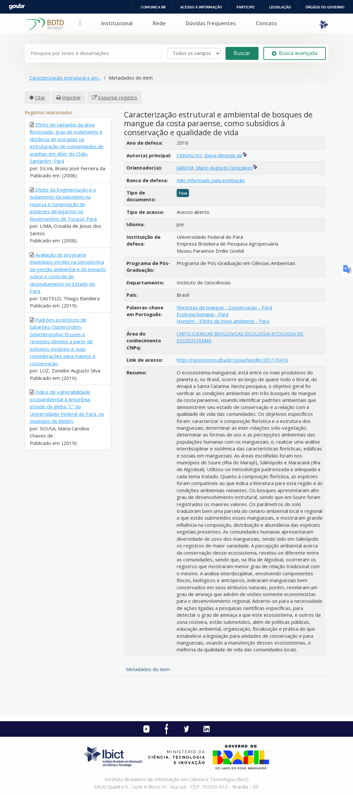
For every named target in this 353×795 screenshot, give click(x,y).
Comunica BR (153, 7)
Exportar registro (117, 97)
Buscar (242, 53)
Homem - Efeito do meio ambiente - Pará (223, 321)
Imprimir (71, 97)
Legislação (280, 7)
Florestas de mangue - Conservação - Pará (224, 307)
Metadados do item (148, 669)
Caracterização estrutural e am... (65, 77)
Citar (40, 97)
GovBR (17, 7)
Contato (266, 23)
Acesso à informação (201, 7)
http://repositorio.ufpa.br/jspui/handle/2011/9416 (232, 360)
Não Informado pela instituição (211, 180)
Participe (246, 7)
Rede (159, 23)
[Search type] (194, 53)
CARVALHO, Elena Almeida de (209, 155)
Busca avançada (294, 53)
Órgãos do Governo (324, 7)
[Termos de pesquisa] (95, 53)
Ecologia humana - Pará (202, 314)
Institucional (117, 23)
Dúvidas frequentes (211, 23)
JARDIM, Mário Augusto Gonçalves (215, 167)
